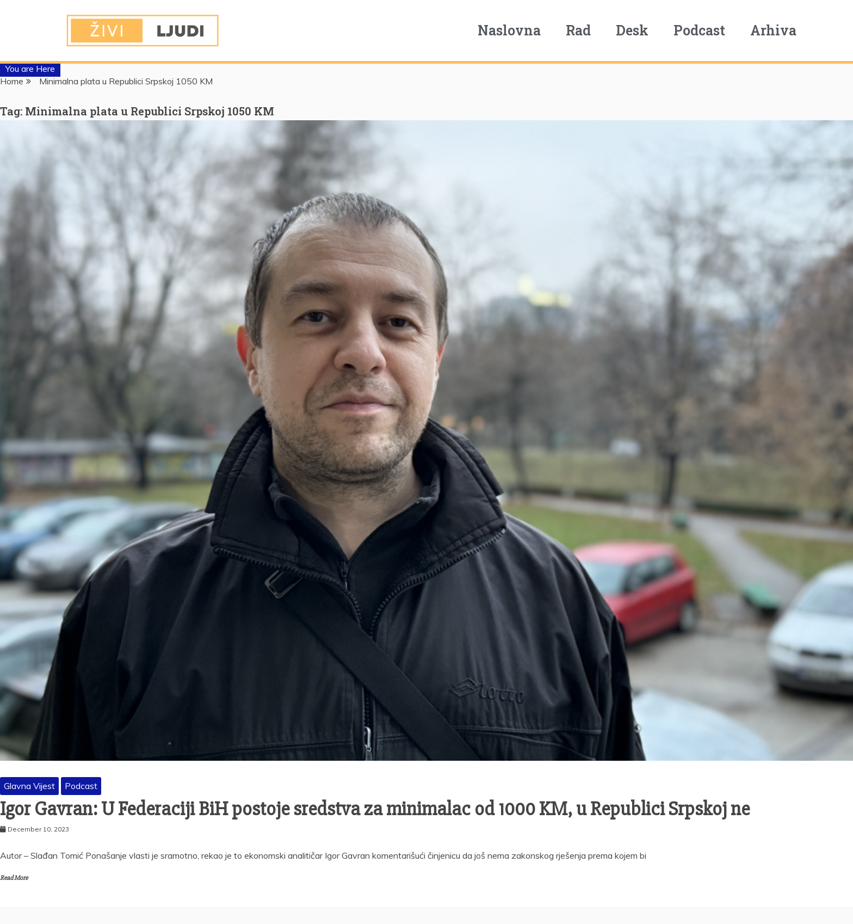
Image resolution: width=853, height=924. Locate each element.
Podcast (699, 30)
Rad (578, 30)
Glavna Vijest (29, 785)
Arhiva (773, 30)
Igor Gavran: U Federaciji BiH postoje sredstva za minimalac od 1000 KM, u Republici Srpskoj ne (375, 809)
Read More (14, 878)
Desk (632, 30)
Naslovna (509, 30)
